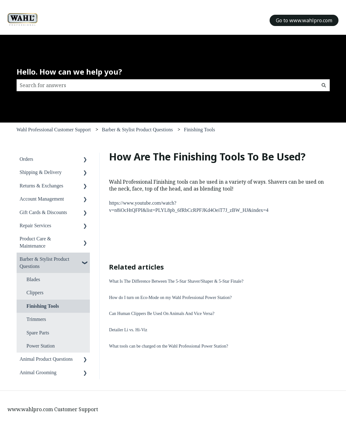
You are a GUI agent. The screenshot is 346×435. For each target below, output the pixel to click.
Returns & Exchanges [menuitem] (42, 185)
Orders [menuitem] (27, 159)
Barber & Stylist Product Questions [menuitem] (45, 262)
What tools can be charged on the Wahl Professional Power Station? (168, 346)
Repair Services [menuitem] (35, 225)
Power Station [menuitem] (41, 346)
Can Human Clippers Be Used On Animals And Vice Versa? (161, 313)
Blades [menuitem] (33, 279)
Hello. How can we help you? (69, 71)
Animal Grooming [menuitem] (38, 372)
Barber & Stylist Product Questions (137, 129)
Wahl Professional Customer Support (54, 129)
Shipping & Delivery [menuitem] (41, 172)
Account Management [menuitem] (42, 199)
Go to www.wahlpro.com (304, 20)
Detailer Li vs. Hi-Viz (128, 330)
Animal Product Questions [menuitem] (46, 359)
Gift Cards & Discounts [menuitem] (43, 212)
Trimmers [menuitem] (36, 319)
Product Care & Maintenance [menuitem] (35, 242)
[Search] (324, 85)
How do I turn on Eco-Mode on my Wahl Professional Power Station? (170, 297)
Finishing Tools (199, 129)
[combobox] (167, 85)
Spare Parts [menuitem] (38, 332)
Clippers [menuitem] (35, 292)
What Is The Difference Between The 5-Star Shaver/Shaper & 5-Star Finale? (176, 281)
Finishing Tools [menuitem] (43, 306)
